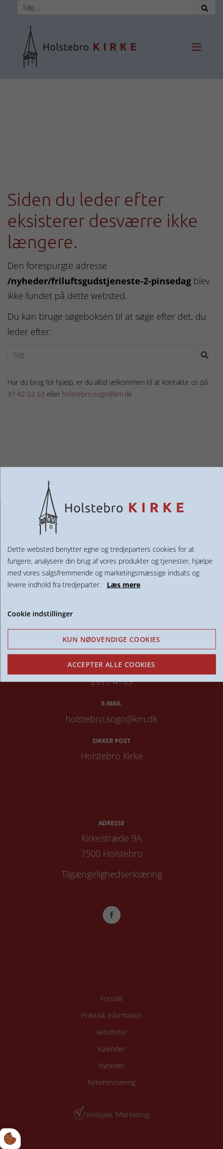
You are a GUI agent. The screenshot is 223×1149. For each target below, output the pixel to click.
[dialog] (111, 574)
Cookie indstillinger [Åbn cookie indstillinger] (40, 613)
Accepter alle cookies (111, 664)
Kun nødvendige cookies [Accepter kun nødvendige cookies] (111, 639)
